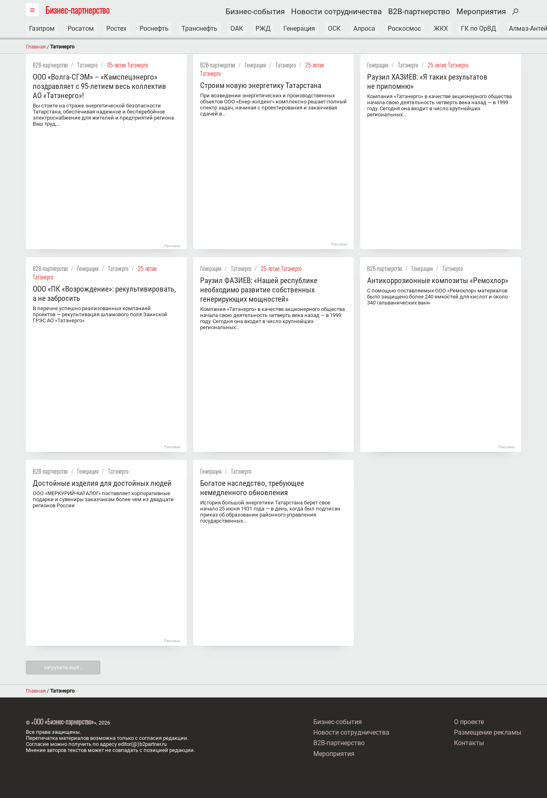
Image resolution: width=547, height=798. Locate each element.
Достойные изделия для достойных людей (102, 483)
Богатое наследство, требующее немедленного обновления (252, 488)
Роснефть (154, 28)
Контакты (469, 742)
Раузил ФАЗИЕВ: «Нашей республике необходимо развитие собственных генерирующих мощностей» (258, 290)
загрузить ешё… (63, 667)
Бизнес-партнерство (77, 9)
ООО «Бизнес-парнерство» (64, 722)
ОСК (335, 28)
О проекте (469, 722)
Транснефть (200, 28)
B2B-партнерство (419, 11)
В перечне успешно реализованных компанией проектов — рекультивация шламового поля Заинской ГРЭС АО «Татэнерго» (100, 314)
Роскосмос (405, 28)
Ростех (117, 28)
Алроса (365, 28)
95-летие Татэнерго (127, 65)
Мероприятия (481, 11)
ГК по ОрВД (479, 28)
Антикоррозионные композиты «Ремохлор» (437, 280)
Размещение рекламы (487, 732)
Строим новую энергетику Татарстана (260, 85)
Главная (36, 47)
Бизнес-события (255, 11)
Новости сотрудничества (336, 11)
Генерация (300, 28)
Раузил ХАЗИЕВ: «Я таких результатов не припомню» (427, 81)
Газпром (42, 28)
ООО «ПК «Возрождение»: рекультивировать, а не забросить (104, 293)
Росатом (81, 28)
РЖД (263, 28)
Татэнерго (87, 65)
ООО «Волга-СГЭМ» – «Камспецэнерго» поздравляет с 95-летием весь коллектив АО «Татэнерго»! (99, 86)
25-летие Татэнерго (448, 65)
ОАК (237, 28)
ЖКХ (442, 28)
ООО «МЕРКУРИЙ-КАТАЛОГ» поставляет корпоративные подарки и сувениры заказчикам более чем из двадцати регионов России (103, 499)
